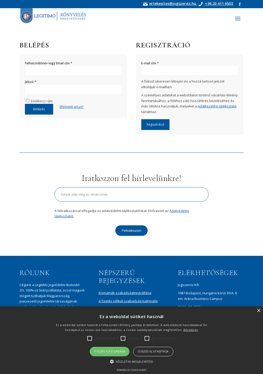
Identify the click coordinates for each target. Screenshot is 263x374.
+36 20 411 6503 (218, 3)
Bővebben (190, 330)
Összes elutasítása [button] (153, 351)
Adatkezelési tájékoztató (217, 106)
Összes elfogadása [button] (109, 351)
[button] (131, 361)
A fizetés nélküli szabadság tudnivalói (128, 301)
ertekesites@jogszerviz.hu (173, 3)
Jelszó (30, 81)
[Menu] (237, 18)
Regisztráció (155, 124)
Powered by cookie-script (131, 370)
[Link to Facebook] (239, 4)
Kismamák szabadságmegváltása (125, 292)
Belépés (39, 109)
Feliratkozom (131, 231)
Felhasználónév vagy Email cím (48, 63)
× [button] (258, 311)
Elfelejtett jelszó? (72, 107)
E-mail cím (150, 63)
